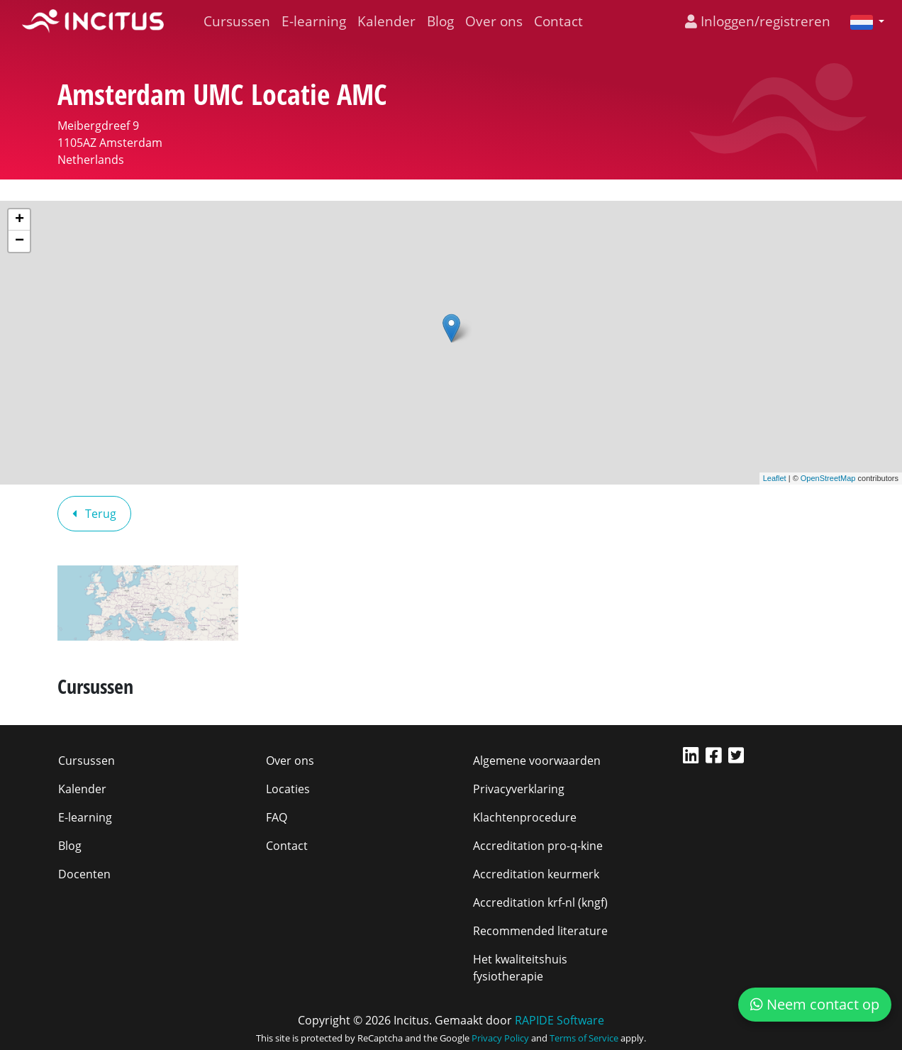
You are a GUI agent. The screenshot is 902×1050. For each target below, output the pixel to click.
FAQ (276, 817)
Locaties (288, 789)
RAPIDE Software (559, 1020)
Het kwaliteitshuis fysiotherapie (520, 967)
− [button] (19, 241)
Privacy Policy (500, 1038)
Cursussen (237, 21)
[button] (861, 21)
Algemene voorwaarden (537, 760)
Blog (440, 21)
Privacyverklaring (518, 789)
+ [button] (19, 220)
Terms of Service (584, 1038)
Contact (558, 21)
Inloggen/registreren (757, 21)
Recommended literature (540, 931)
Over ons (494, 21)
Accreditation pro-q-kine (538, 845)
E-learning (314, 21)
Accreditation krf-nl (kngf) (540, 902)
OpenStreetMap (828, 478)
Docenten (84, 874)
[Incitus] (93, 21)
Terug (94, 513)
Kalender (386, 21)
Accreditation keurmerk (536, 874)
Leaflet (774, 478)
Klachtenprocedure (525, 817)
